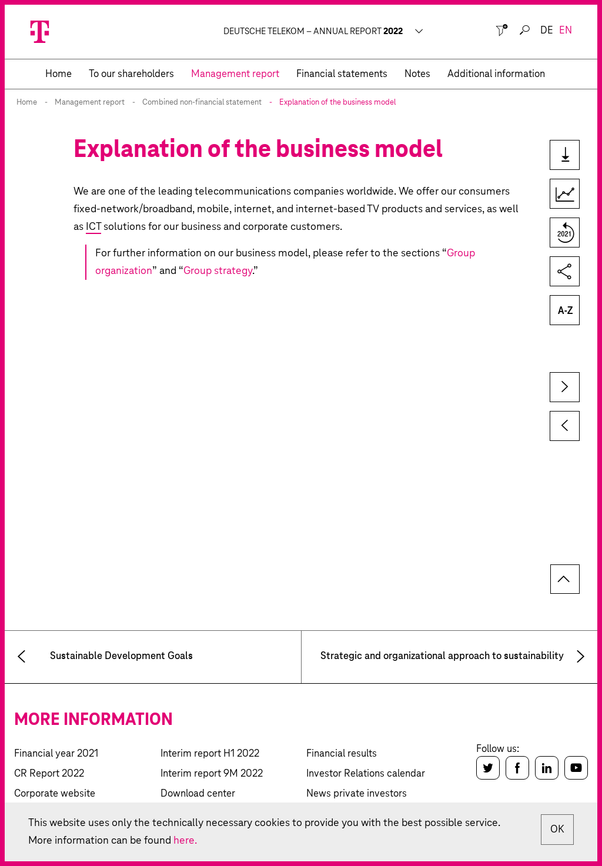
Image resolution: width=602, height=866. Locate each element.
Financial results (341, 754)
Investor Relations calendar (365, 774)
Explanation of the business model (337, 102)
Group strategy (217, 271)
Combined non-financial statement (202, 102)
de (546, 30)
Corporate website (54, 794)
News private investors (356, 794)
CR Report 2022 (49, 774)
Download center (197, 794)
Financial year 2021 (56, 754)
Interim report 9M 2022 (211, 774)
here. (185, 841)
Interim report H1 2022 (209, 754)
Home (26, 102)
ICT (93, 227)
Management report (90, 102)
